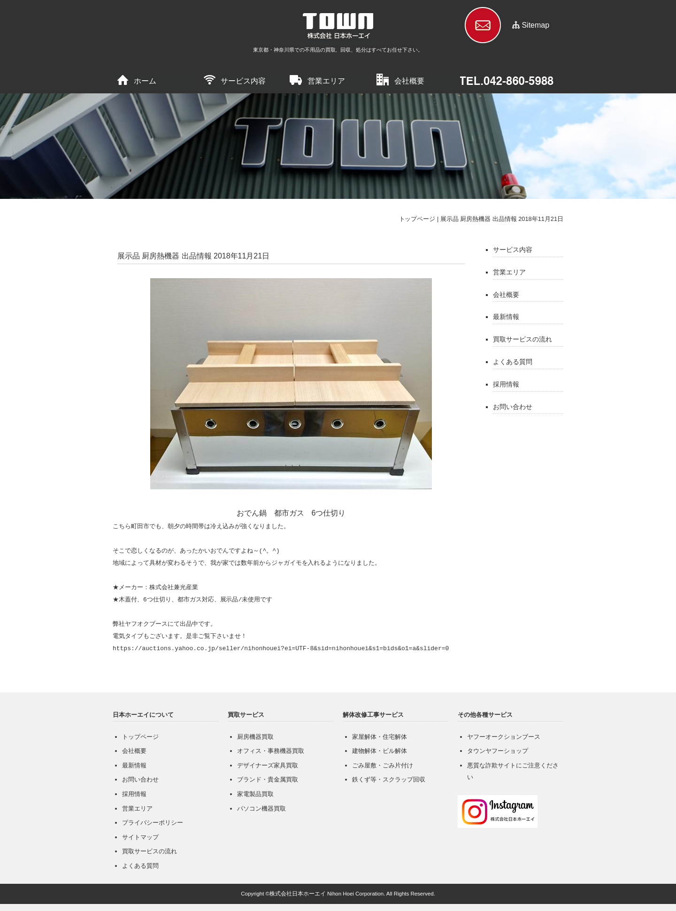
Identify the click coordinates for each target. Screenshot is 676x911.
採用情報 (506, 384)
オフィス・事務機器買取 (270, 750)
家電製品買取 (255, 793)
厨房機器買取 (255, 736)
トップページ (417, 218)
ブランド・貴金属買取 (267, 779)
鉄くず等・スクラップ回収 (388, 779)
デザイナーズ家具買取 (267, 765)
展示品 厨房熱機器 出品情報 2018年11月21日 (501, 218)
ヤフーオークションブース (503, 736)
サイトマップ (140, 837)
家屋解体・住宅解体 (379, 736)
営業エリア (326, 81)
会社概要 (409, 81)
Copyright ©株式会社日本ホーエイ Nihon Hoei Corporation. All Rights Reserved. (338, 893)
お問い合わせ (512, 406)
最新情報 (506, 316)
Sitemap (535, 25)
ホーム (145, 81)
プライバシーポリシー (152, 822)
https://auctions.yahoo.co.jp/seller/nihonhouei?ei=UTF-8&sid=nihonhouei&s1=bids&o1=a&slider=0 (281, 649)
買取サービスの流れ (522, 339)
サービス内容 (243, 81)
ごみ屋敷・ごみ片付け (382, 765)
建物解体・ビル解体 (379, 750)
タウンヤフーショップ (497, 750)
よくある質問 (512, 361)
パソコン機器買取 (261, 808)
